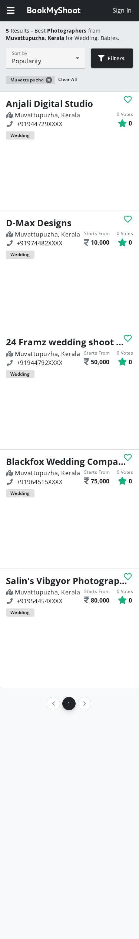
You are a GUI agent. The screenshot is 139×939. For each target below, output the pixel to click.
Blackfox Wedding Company (66, 461)
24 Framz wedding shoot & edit (66, 342)
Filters (111, 58)
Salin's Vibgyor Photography (66, 581)
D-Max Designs (39, 223)
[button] (10, 10)
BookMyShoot (53, 10)
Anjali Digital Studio (49, 104)
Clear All (67, 79)
